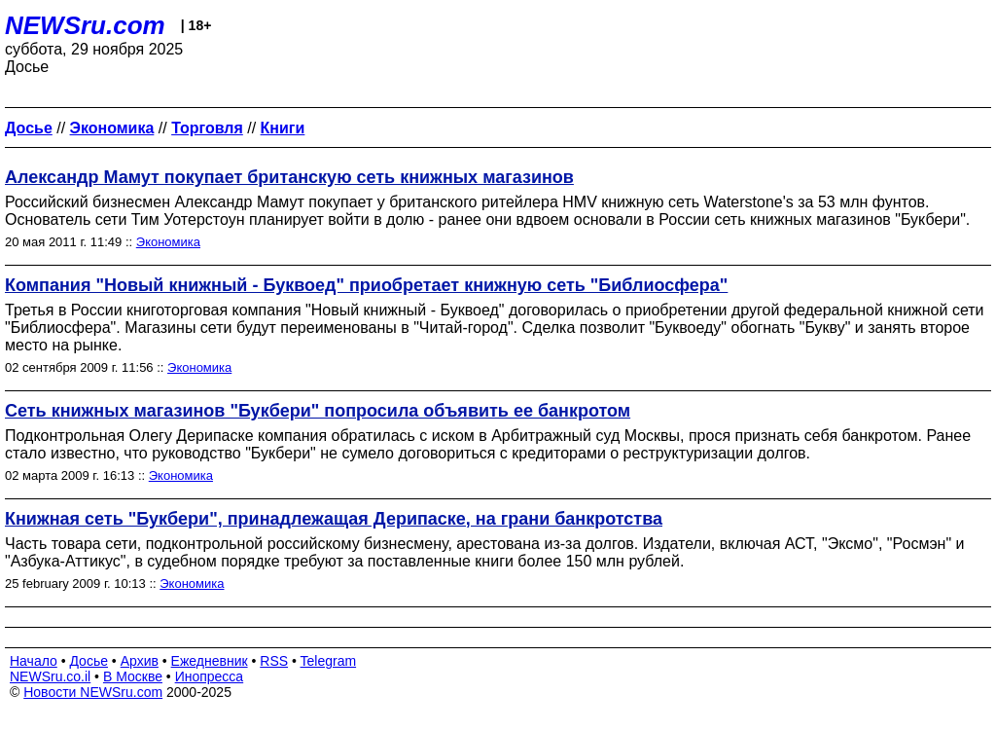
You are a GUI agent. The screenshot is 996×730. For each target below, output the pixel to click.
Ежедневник (209, 661)
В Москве (132, 676)
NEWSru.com (85, 25)
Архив (140, 661)
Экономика (168, 242)
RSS (274, 661)
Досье (88, 661)
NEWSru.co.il (50, 676)
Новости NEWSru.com (92, 692)
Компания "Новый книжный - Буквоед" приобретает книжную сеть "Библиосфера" (366, 285)
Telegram (329, 661)
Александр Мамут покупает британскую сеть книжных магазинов (289, 177)
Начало (33, 661)
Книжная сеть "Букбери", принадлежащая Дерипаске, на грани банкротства (333, 519)
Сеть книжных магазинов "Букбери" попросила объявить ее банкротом (317, 410)
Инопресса (209, 676)
